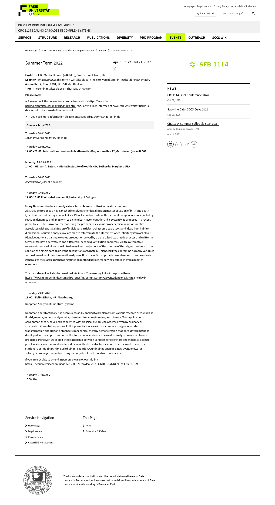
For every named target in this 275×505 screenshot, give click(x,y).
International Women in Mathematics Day (69, 151)
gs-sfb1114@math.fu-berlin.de (101, 117)
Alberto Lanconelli (56, 197)
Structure (47, 37)
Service (24, 37)
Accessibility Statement (244, 6)
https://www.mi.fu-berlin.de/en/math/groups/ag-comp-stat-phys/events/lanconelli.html (79, 278)
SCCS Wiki (220, 37)
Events (175, 37)
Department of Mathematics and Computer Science (46, 24)
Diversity (125, 37)
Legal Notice (204, 6)
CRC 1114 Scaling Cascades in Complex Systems (54, 30)
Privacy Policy (221, 6)
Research (72, 37)
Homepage (188, 6)
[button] (170, 144)
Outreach (196, 37)
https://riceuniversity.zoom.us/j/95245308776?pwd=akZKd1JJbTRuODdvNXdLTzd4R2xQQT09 (81, 364)
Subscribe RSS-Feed (96, 431)
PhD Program (151, 37)
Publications (98, 37)
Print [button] (88, 425)
